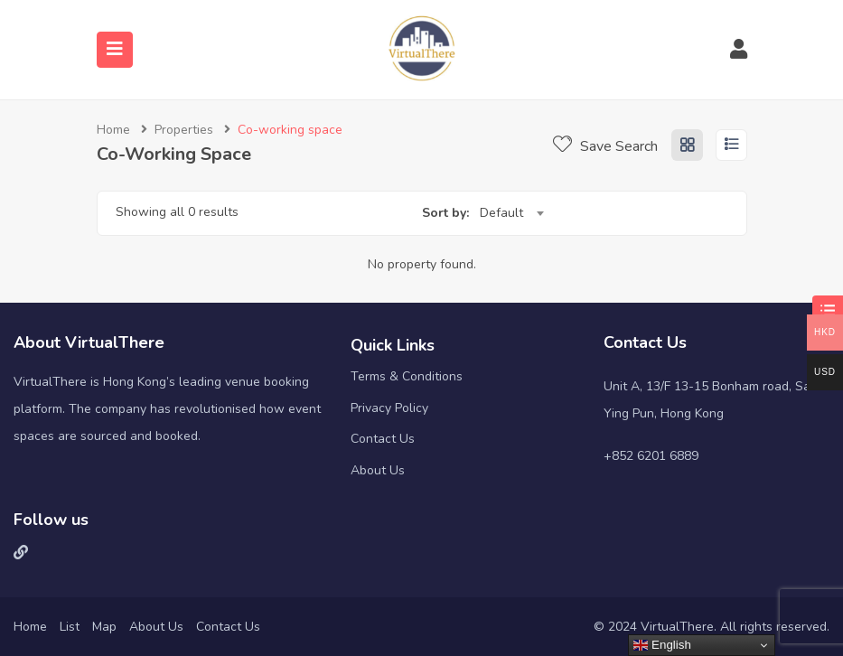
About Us (378, 470)
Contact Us (383, 438)
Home (113, 129)
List (70, 626)
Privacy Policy (389, 408)
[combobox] (511, 213)
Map (104, 626)
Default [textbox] (501, 212)
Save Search (605, 146)
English (661, 645)
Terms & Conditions (407, 376)
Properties (184, 129)
